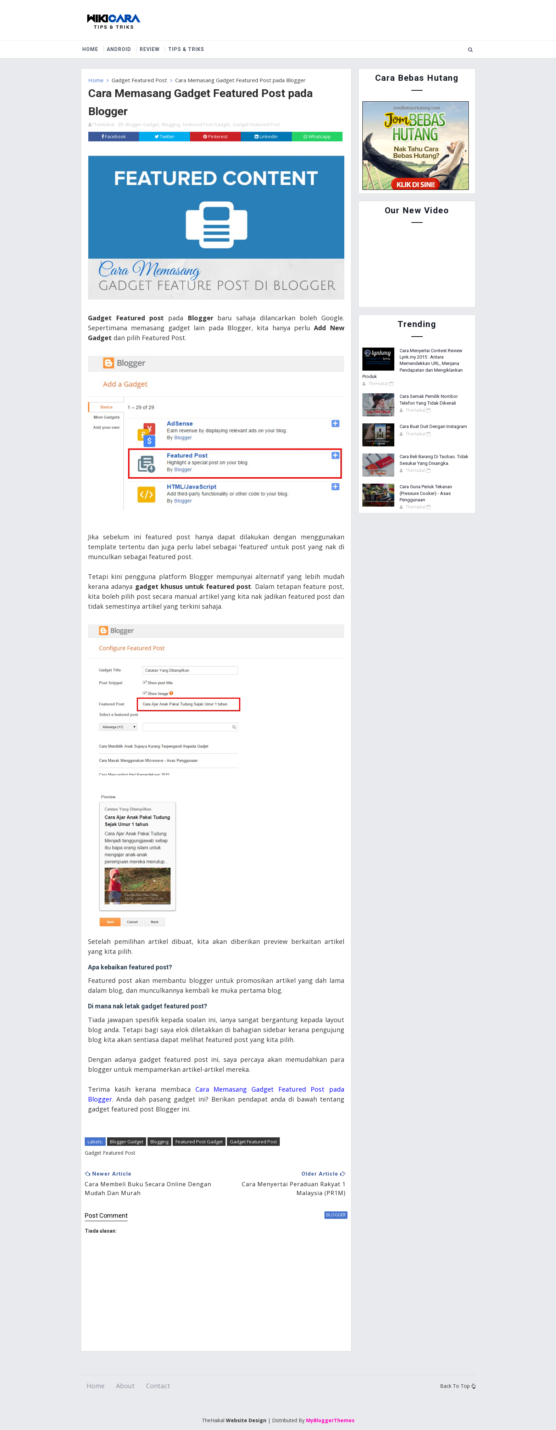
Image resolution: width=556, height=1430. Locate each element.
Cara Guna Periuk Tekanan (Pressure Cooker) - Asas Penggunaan (426, 493)
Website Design (246, 1408)
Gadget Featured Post (139, 80)
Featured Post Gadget (206, 124)
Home (93, 49)
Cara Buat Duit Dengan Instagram (433, 426)
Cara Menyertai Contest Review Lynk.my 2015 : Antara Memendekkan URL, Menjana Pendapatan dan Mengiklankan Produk (412, 363)
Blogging (171, 124)
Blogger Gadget (142, 124)
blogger (331, 1203)
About (125, 1374)
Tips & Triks (189, 49)
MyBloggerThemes (330, 1408)
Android (122, 49)
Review (152, 49)
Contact (158, 1374)
